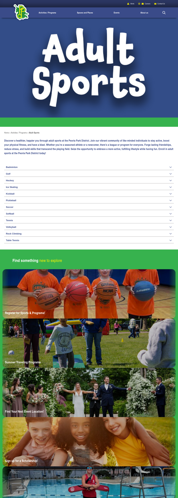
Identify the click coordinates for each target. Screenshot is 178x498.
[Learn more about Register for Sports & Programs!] (89, 293)
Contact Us (161, 3)
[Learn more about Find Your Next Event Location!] (89, 392)
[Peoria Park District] (19, 12)
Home (6, 132)
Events (117, 12)
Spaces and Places (85, 12)
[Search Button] (164, 12)
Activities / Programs (47, 12)
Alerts (132, 3)
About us (144, 12)
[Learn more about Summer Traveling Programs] (89, 343)
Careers (147, 3)
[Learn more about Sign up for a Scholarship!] (89, 441)
